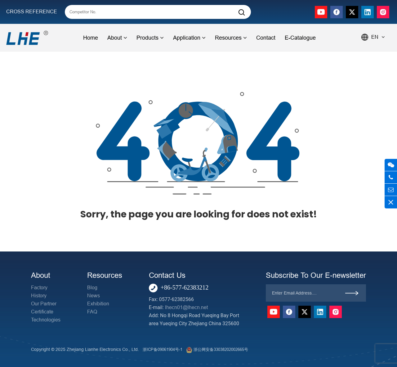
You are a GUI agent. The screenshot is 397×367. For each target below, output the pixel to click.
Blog (92, 287)
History (39, 295)
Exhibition (98, 303)
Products (150, 38)
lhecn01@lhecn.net (186, 307)
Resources (231, 38)
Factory (39, 287)
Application (189, 38)
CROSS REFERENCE (31, 11)
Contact (265, 38)
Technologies (45, 319)
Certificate (42, 311)
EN (378, 37)
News (93, 295)
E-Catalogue (300, 38)
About (117, 38)
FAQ (92, 311)
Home (90, 38)
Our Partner (43, 303)
